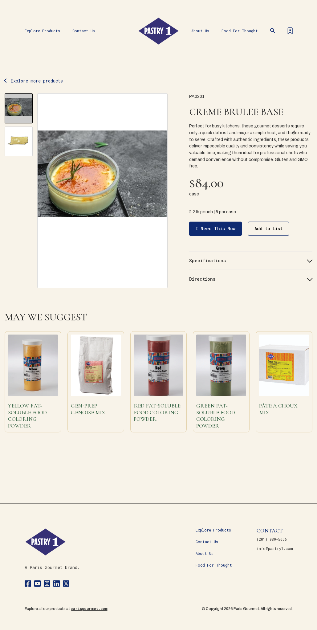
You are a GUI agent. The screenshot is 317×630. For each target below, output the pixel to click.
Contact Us (83, 30)
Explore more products (37, 81)
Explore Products (42, 30)
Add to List (268, 228)
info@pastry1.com (275, 548)
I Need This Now (215, 228)
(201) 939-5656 (272, 539)
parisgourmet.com (89, 608)
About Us (200, 30)
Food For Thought (239, 30)
